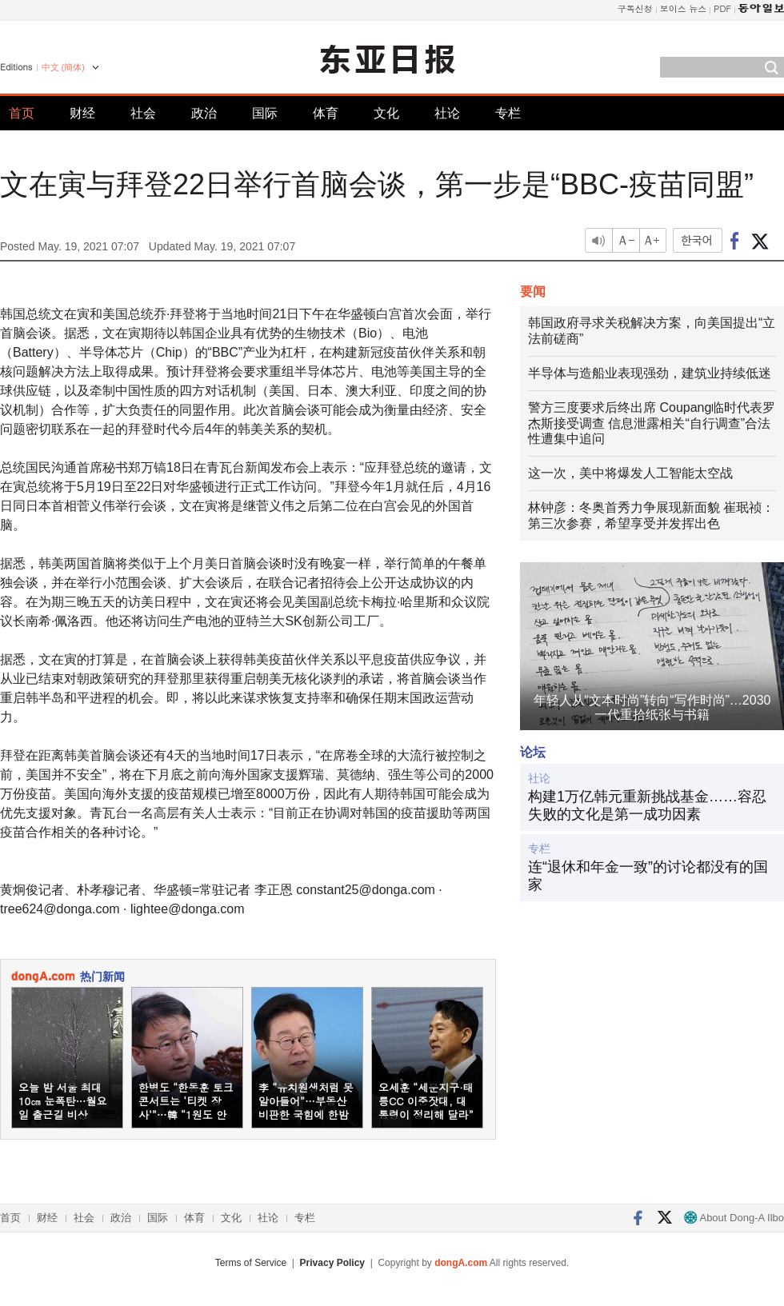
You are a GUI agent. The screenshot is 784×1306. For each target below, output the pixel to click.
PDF (722, 8)
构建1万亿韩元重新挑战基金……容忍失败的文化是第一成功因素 (647, 805)
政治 (204, 113)
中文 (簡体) (63, 67)
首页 (21, 113)
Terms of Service (250, 1262)
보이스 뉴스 (683, 8)
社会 (143, 113)
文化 (386, 113)
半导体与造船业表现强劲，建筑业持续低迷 (649, 373)
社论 (447, 113)
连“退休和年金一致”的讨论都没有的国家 (648, 876)
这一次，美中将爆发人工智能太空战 (630, 473)
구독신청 (635, 8)
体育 (325, 113)
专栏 (508, 113)
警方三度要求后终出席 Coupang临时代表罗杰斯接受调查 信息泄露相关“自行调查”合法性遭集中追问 (651, 423)
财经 (82, 113)
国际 (265, 113)
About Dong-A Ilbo (734, 1218)
